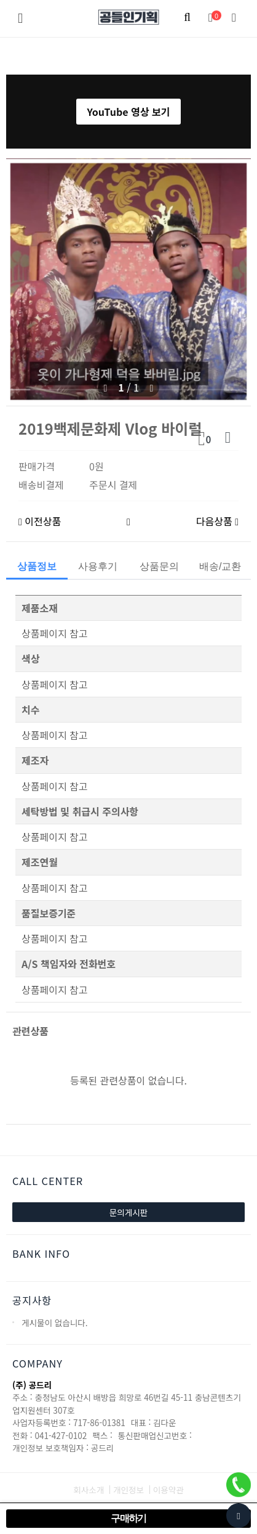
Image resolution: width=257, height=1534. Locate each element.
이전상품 (39, 521)
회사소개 (88, 1489)
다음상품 (217, 521)
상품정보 (37, 566)
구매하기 (128, 1518)
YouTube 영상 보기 (128, 111)
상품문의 (159, 566)
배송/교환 (220, 566)
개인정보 (128, 1489)
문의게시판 (128, 1212)
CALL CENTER (47, 1180)
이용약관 (168, 1489)
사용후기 (97, 566)
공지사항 (32, 1300)
